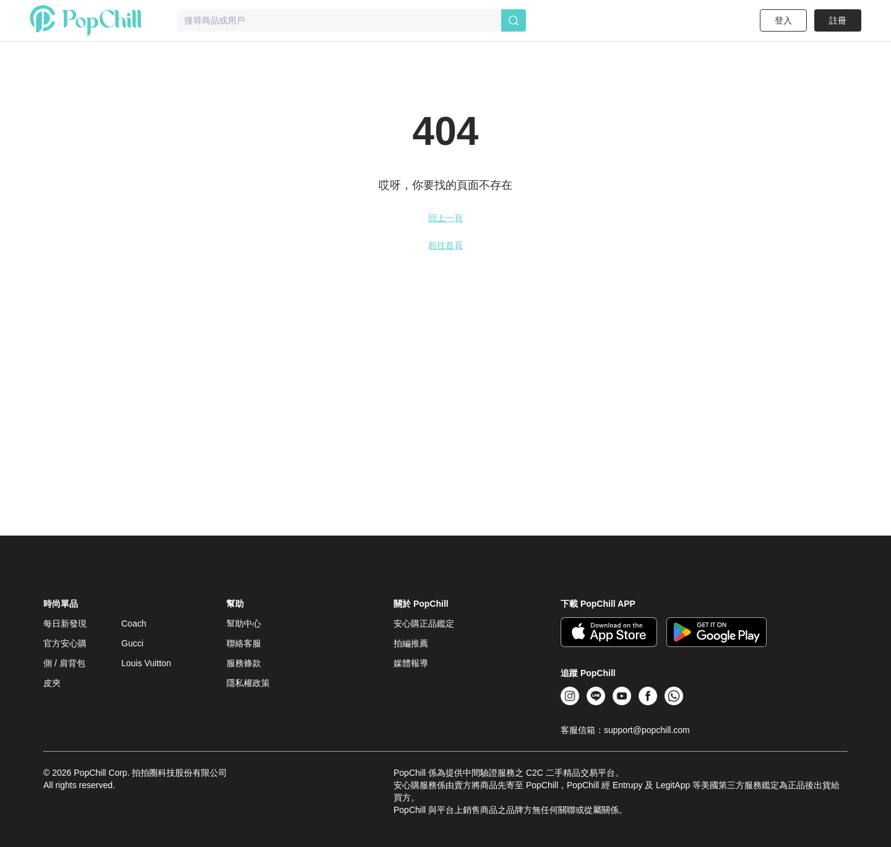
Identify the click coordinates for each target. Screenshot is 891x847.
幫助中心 (243, 623)
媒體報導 (411, 663)
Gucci (132, 643)
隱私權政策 (248, 683)
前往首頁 (445, 245)
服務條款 (243, 663)
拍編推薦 (411, 643)
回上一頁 (445, 218)
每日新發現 (65, 623)
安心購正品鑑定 (424, 623)
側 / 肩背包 (64, 663)
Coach (133, 623)
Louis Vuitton (146, 663)
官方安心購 (65, 643)
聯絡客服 (243, 643)
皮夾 (52, 683)
